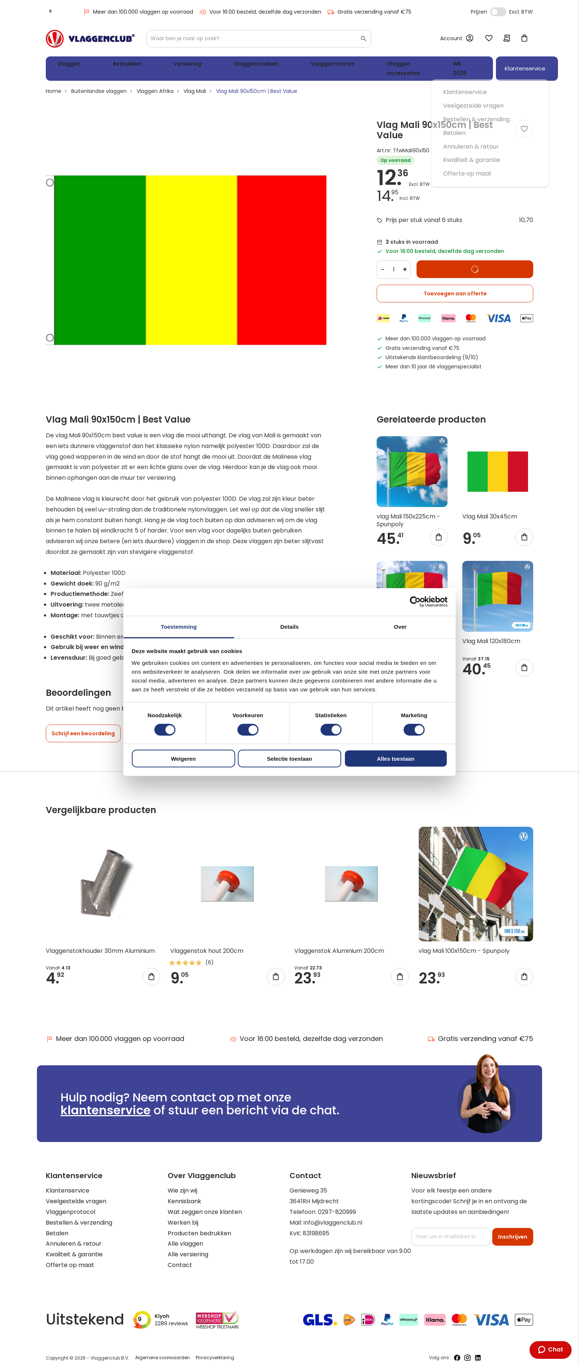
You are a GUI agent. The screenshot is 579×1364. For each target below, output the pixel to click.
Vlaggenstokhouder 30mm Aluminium (100, 943)
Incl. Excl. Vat (498, 11)
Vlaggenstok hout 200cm (206, 943)
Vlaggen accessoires (328, 65)
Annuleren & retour (74, 1236)
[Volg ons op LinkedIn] (478, 1350)
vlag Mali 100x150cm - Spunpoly (464, 943)
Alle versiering (188, 1247)
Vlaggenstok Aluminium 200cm (339, 943)
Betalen (57, 1226)
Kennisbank (184, 1194)
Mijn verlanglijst (489, 39)
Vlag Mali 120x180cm (491, 633)
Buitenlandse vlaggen (99, 84)
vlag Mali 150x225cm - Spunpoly (408, 513)
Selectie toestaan (289, 759)
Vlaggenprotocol (70, 1205)
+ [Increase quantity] (405, 262)
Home (53, 84)
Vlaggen (66, 65)
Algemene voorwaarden (162, 1350)
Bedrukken (107, 65)
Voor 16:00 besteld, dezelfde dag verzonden (260, 12)
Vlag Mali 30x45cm (489, 509)
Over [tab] (400, 626)
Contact (180, 1258)
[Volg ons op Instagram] (467, 1350)
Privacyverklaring (215, 1350)
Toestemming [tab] (179, 626)
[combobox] (259, 39)
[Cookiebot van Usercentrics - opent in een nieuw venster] (415, 601)
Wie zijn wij (182, 1183)
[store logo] (90, 39)
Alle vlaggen (185, 1236)
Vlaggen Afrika (155, 84)
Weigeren (183, 759)
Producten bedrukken (199, 1226)
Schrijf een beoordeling (83, 726)
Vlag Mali (195, 84)
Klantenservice (67, 1183)
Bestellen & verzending (79, 1215)
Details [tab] (289, 626)
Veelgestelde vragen (76, 1194)
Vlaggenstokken (201, 65)
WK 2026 (383, 65)
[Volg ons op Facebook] (457, 1350)
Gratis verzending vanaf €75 (369, 12)
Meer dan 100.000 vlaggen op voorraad (138, 12)
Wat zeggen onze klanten (205, 1205)
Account (451, 38)
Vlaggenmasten (261, 65)
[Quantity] (393, 262)
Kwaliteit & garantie (74, 1247)
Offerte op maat (70, 1258)
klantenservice (106, 1103)
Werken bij (183, 1215)
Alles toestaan (396, 759)
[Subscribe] (512, 1230)
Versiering (150, 65)
